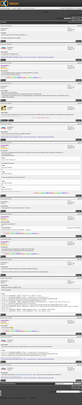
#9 (80, 214)
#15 (80, 364)
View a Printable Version (7, 391)
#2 (80, 44)
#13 (80, 317)
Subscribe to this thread (7, 394)
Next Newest (12, 383)
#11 (80, 259)
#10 (80, 239)
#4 (80, 83)
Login (14, 8)
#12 (80, 278)
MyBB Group (40, 398)
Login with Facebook (30, 8)
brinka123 (4, 28)
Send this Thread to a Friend (8, 393)
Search (63, 8)
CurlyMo (10, 107)
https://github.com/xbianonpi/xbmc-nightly (26, 374)
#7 (80, 142)
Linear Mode (78, 22)
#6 (80, 123)
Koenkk (9, 47)
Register (19, 8)
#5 (80, 103)
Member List (71, 8)
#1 (80, 25)
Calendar (79, 8)
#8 (80, 198)
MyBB (28, 398)
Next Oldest (5, 383)
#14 (80, 336)
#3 (80, 62)
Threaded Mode (71, 22)
